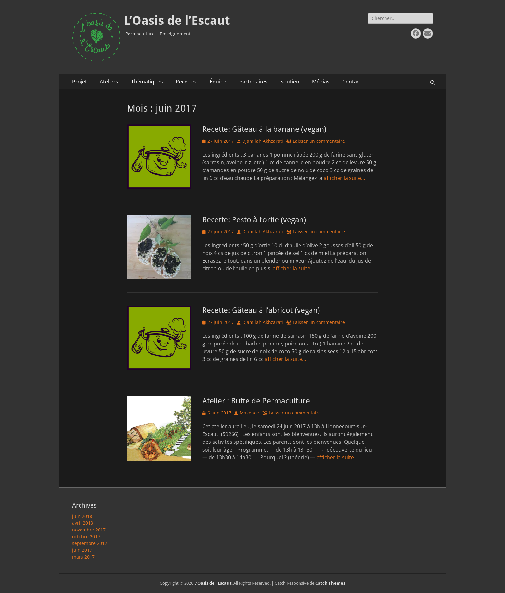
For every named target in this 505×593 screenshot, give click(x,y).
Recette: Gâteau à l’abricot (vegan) (261, 310)
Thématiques (147, 81)
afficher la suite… (344, 177)
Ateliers (109, 81)
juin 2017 (82, 550)
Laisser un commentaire (319, 141)
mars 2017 (83, 557)
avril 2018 (82, 523)
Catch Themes (330, 583)
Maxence (249, 413)
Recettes (186, 81)
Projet (79, 81)
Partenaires (253, 81)
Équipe (218, 81)
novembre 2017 (89, 530)
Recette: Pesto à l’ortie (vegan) (254, 219)
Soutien (290, 81)
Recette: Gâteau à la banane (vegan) (264, 129)
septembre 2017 (89, 543)
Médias (320, 81)
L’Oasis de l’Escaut (177, 21)
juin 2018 (82, 516)
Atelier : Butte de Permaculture (256, 400)
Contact (351, 81)
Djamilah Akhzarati (262, 141)
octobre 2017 (86, 536)
